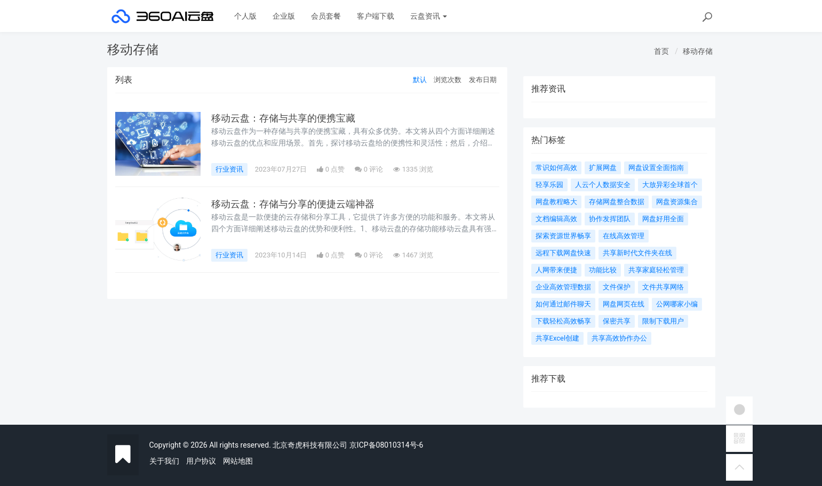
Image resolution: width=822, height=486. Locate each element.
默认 (420, 80)
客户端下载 (375, 16)
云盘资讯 (428, 16)
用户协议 (201, 461)
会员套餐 (326, 16)
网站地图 (238, 461)
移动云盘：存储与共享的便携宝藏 (283, 118)
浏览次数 (447, 80)
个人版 (245, 16)
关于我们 (164, 461)
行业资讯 (229, 169)
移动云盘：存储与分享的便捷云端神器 (292, 204)
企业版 (284, 16)
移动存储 (698, 51)
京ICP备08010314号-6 (386, 445)
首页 (661, 51)
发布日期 (483, 80)
